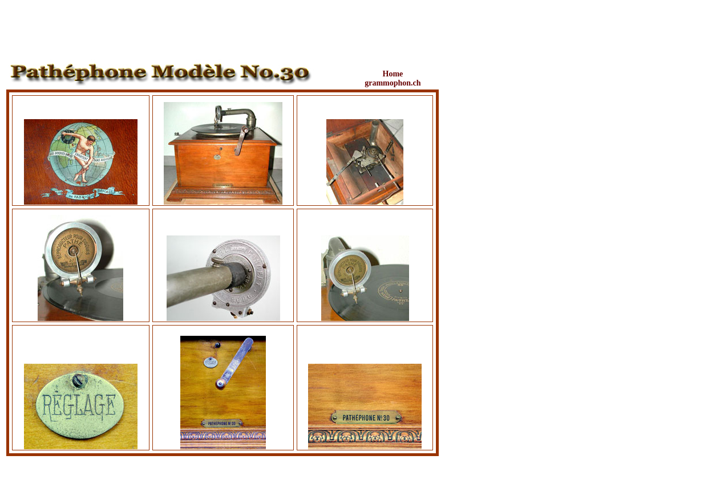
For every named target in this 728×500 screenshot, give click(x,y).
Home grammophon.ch (392, 78)
